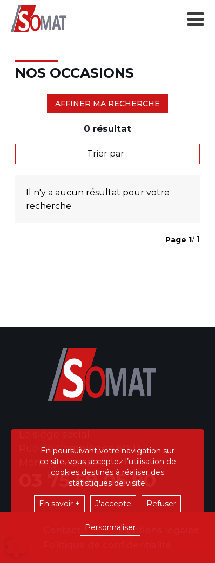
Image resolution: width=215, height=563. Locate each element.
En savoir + (59, 503)
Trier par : (107, 153)
